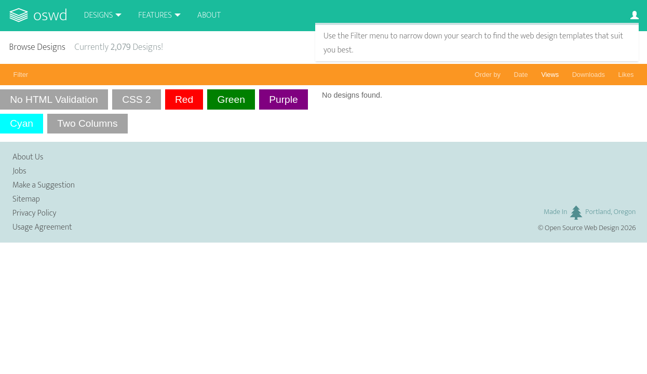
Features (155, 15)
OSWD (50, 15)
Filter (21, 74)
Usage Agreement (42, 227)
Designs (98, 15)
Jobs (19, 171)
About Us (27, 157)
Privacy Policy (34, 213)
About (209, 15)
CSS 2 (136, 99)
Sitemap (26, 199)
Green (231, 99)
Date (521, 74)
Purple (283, 99)
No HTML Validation (54, 99)
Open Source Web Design (582, 228)
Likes (626, 74)
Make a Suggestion (43, 185)
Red (184, 99)
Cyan (21, 123)
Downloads (588, 74)
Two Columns (87, 123)
